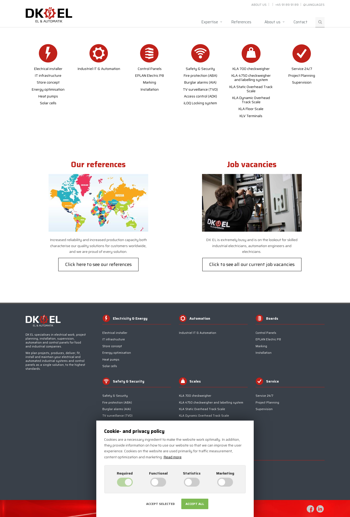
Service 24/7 (301, 69)
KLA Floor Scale (250, 109)
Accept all (194, 503)
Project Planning (301, 76)
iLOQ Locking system (200, 103)
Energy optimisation (48, 90)
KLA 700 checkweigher (251, 69)
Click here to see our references (98, 264)
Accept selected (160, 503)
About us (259, 5)
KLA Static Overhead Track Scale (251, 89)
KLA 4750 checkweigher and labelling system (251, 78)
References (241, 22)
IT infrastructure (48, 76)
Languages (315, 5)
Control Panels (150, 69)
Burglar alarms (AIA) (200, 82)
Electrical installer (48, 69)
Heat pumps (48, 96)
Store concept (48, 82)
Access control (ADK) (200, 96)
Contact (300, 22)
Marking (149, 82)
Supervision (301, 82)
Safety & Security (200, 69)
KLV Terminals (251, 116)
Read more (172, 457)
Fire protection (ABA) (200, 76)
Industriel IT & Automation (99, 69)
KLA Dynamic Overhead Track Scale (251, 100)
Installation (150, 90)
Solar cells (48, 103)
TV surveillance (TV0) (200, 90)
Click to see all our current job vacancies (252, 264)
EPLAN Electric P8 (149, 76)
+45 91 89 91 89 (287, 5)
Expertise (209, 22)
